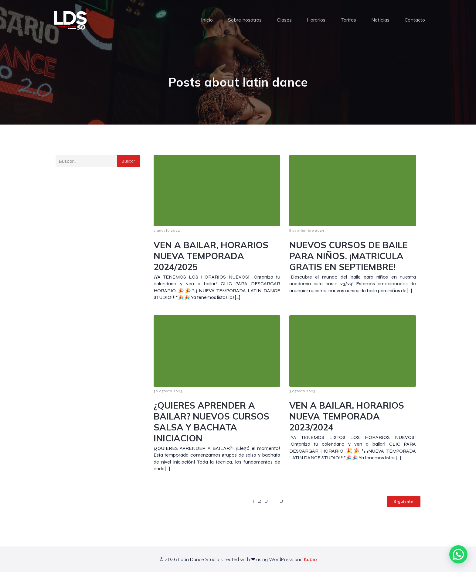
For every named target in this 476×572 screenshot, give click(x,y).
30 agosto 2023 (168, 391)
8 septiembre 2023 (306, 230)
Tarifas (348, 20)
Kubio (310, 559)
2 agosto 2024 (167, 230)
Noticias (380, 20)
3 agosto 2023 (302, 391)
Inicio (207, 20)
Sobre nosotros (245, 20)
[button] (458, 554)
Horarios (316, 20)
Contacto (415, 20)
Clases (284, 20)
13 (280, 501)
